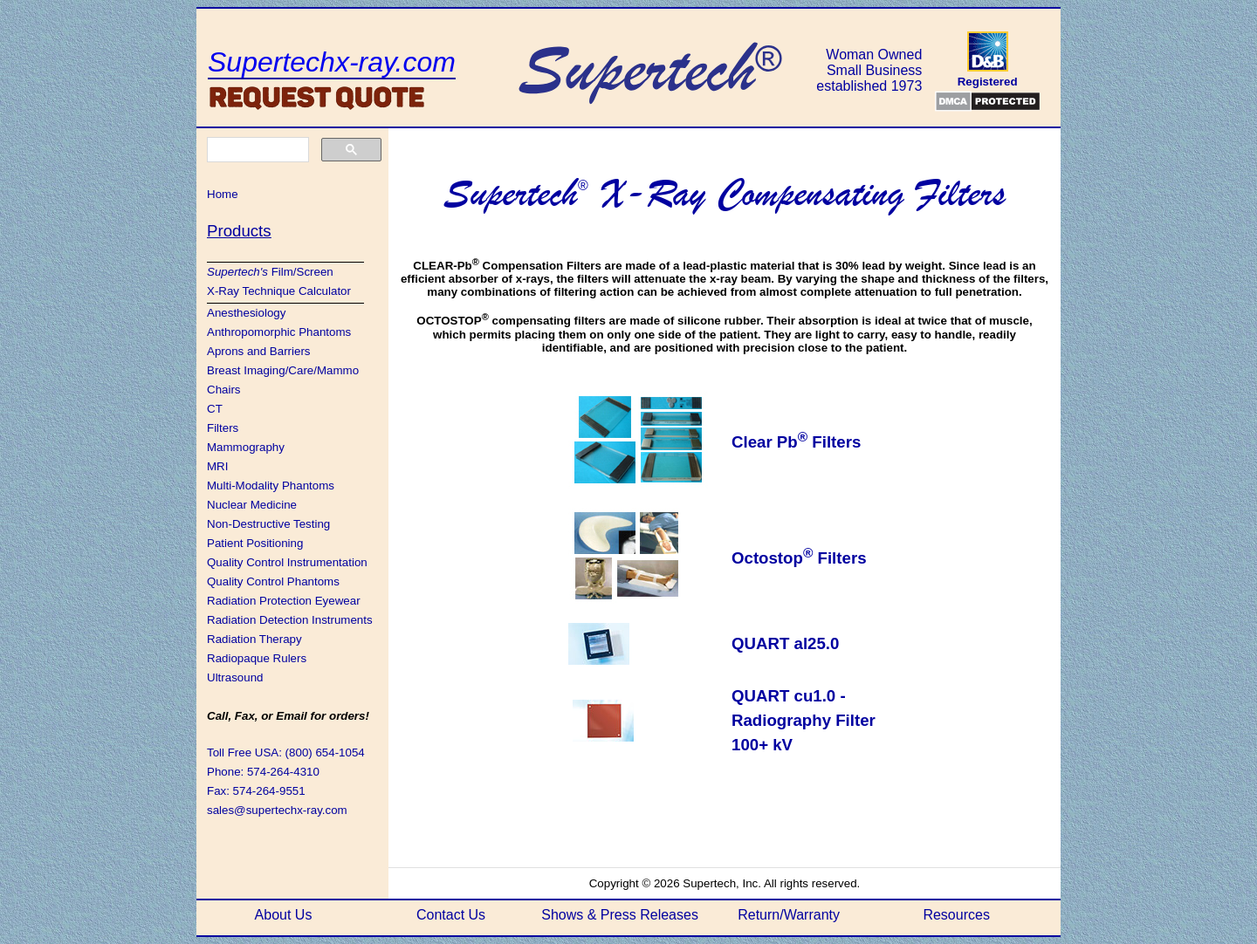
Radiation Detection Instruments (290, 619)
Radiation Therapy (254, 639)
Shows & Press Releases (619, 914)
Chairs (224, 389)
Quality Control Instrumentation (287, 562)
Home (222, 194)
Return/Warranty (789, 914)
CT (215, 408)
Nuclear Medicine (252, 504)
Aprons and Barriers (259, 351)
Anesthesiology (246, 312)
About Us (284, 914)
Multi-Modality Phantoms (270, 485)
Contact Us (450, 914)
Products (239, 231)
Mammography (246, 447)
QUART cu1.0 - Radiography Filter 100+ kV (804, 720)
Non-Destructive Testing (268, 523)
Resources (956, 914)
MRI (217, 466)
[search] (256, 150)
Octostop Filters (799, 558)
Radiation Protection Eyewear (284, 600)
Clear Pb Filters (796, 442)
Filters (222, 427)
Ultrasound (235, 677)
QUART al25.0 (785, 643)
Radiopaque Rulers (256, 658)
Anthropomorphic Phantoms (279, 332)
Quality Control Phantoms (273, 581)
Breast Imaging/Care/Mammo (283, 370)
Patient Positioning (255, 543)
